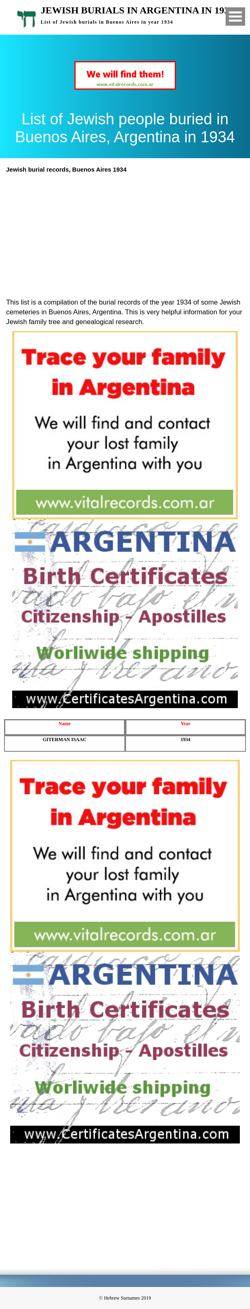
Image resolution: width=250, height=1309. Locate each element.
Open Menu (235, 16)
